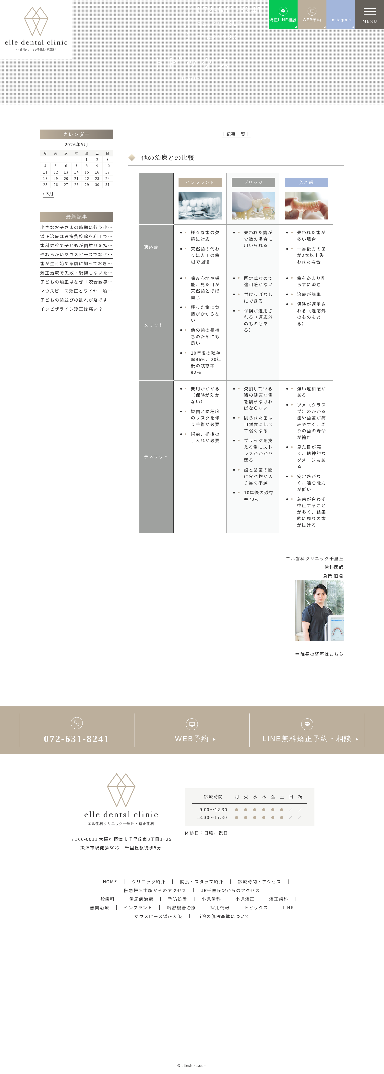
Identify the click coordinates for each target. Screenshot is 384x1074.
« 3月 (48, 193)
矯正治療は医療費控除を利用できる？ (81, 236)
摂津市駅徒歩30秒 (100, 847)
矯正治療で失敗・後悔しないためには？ (83, 273)
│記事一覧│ (236, 134)
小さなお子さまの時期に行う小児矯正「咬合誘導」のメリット (108, 227)
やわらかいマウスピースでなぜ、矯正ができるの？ (95, 254)
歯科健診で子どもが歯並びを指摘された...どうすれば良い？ (105, 245)
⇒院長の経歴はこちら (319, 654)
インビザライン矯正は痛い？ (71, 309)
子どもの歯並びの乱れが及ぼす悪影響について (91, 300)
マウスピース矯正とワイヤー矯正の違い (83, 291)
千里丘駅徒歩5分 (143, 847)
